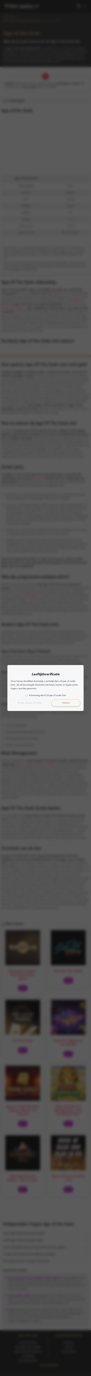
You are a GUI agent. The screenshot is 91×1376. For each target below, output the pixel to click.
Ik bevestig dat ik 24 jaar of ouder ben (47, 695)
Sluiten (66, 703)
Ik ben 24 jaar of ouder (30, 703)
